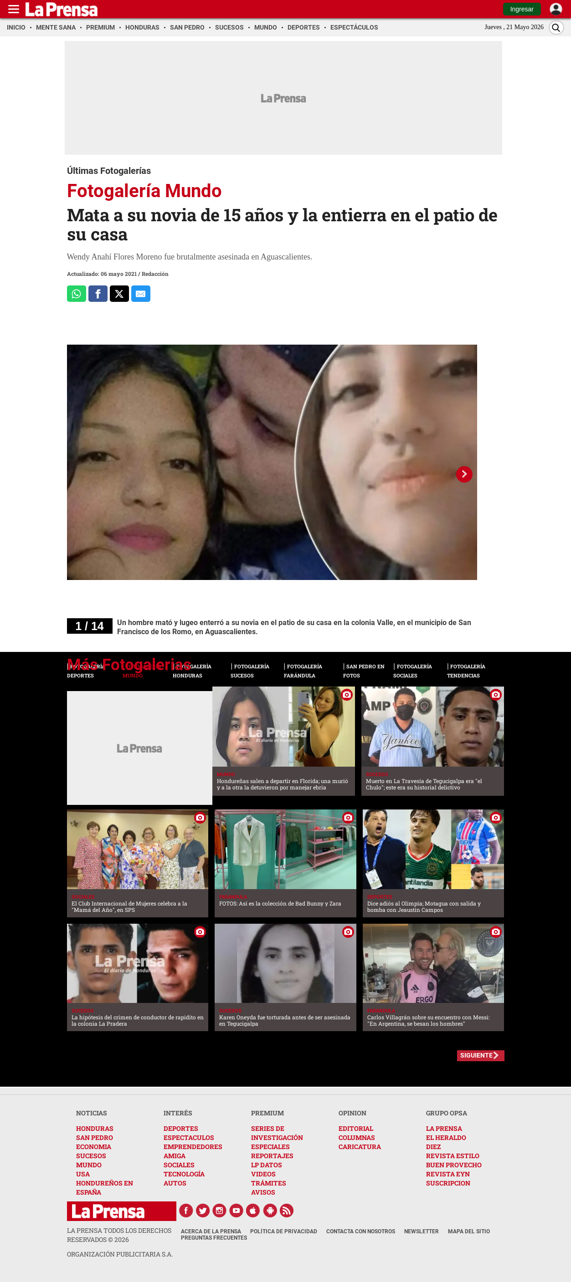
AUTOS (175, 1183)
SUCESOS (91, 1155)
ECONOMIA (93, 1146)
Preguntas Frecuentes (214, 1238)
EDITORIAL (356, 1128)
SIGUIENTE (476, 1055)
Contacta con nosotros (360, 1231)
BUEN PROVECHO (454, 1164)
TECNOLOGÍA (184, 1174)
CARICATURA (360, 1146)
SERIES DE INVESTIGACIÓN (277, 1133)
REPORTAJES (272, 1155)
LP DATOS (266, 1164)
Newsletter (421, 1231)
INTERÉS (178, 1113)
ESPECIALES (270, 1146)
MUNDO (89, 1164)
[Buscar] (556, 27)
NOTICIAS (91, 1113)
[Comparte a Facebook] (98, 293)
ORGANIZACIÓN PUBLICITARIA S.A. (120, 1254)
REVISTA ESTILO (452, 1155)
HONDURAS (94, 1128)
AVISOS (263, 1192)
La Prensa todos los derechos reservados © (119, 1235)
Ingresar (522, 9)
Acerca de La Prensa (211, 1231)
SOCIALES (179, 1164)
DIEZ (433, 1146)
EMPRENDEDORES (193, 1146)
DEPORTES (181, 1128)
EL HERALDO (446, 1137)
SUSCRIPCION (448, 1183)
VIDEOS (263, 1174)
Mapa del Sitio (469, 1231)
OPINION (352, 1113)
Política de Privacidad (283, 1231)
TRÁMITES (268, 1183)
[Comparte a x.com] (119, 293)
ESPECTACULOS (189, 1137)
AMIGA (174, 1155)
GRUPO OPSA (446, 1113)
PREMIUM (267, 1113)
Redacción (155, 273)
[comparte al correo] (140, 293)
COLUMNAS (357, 1137)
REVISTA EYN (448, 1174)
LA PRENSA (444, 1128)
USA (83, 1174)
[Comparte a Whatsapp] (76, 293)
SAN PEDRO (94, 1137)
